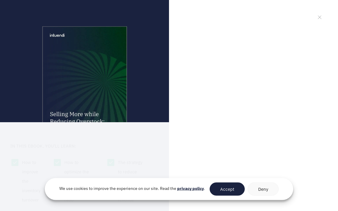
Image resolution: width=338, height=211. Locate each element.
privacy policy (190, 188)
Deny (263, 189)
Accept (227, 189)
